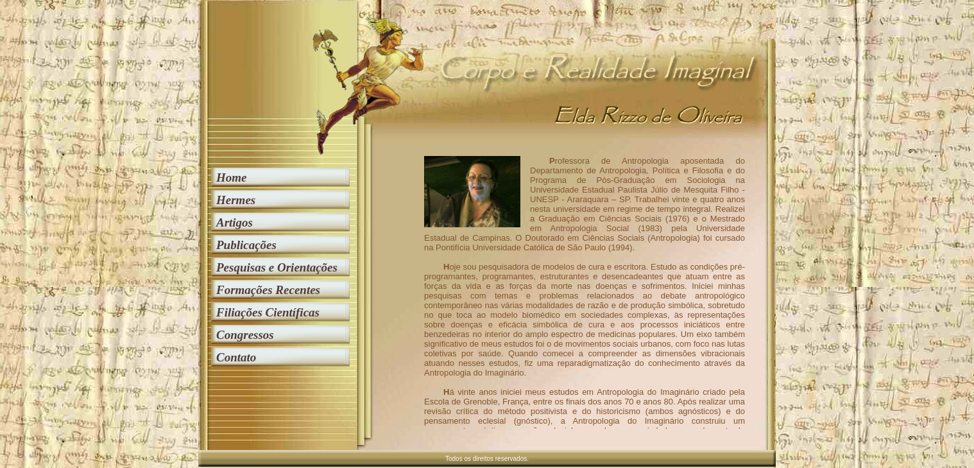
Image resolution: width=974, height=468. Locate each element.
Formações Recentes (268, 290)
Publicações (246, 245)
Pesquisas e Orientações (276, 267)
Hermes (235, 200)
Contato (236, 357)
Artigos (234, 222)
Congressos (245, 335)
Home (231, 177)
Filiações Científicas (268, 312)
